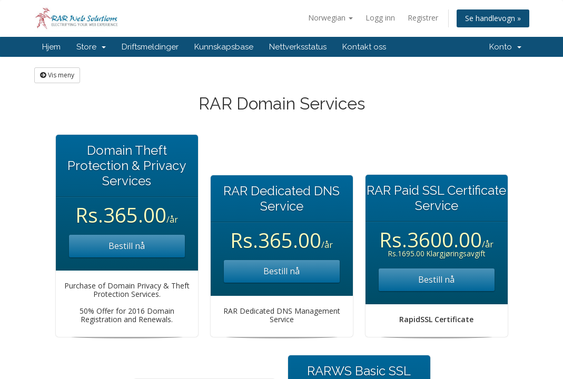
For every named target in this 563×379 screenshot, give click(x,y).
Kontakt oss (364, 47)
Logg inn (380, 18)
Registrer (423, 18)
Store (91, 47)
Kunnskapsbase (223, 47)
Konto (505, 47)
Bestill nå (126, 246)
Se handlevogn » (493, 18)
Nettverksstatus (298, 47)
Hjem (51, 47)
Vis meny (57, 75)
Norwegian (330, 18)
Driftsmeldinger (150, 47)
